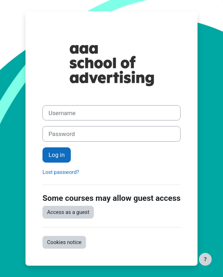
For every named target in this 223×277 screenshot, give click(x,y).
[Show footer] (205, 259)
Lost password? (60, 172)
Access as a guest (68, 212)
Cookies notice (64, 242)
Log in (56, 154)
